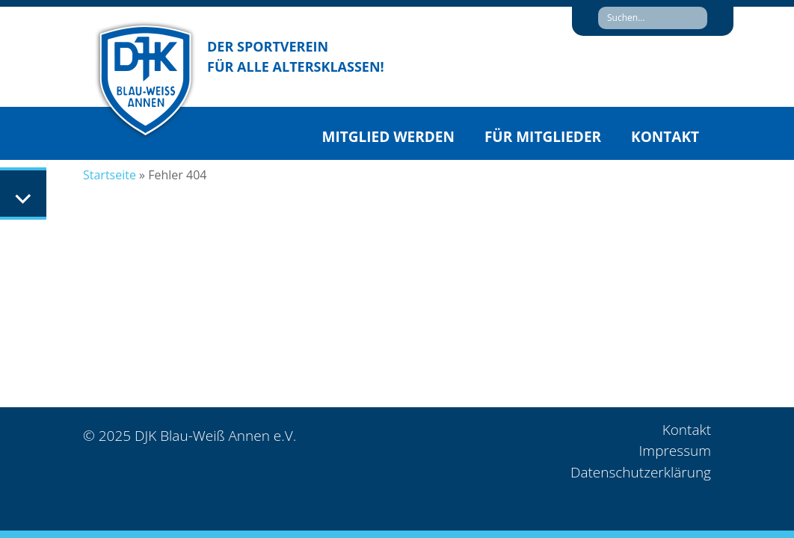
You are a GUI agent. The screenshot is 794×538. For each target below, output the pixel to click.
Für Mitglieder (542, 136)
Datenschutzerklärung (640, 472)
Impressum (675, 450)
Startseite (109, 175)
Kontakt (665, 136)
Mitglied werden (388, 136)
